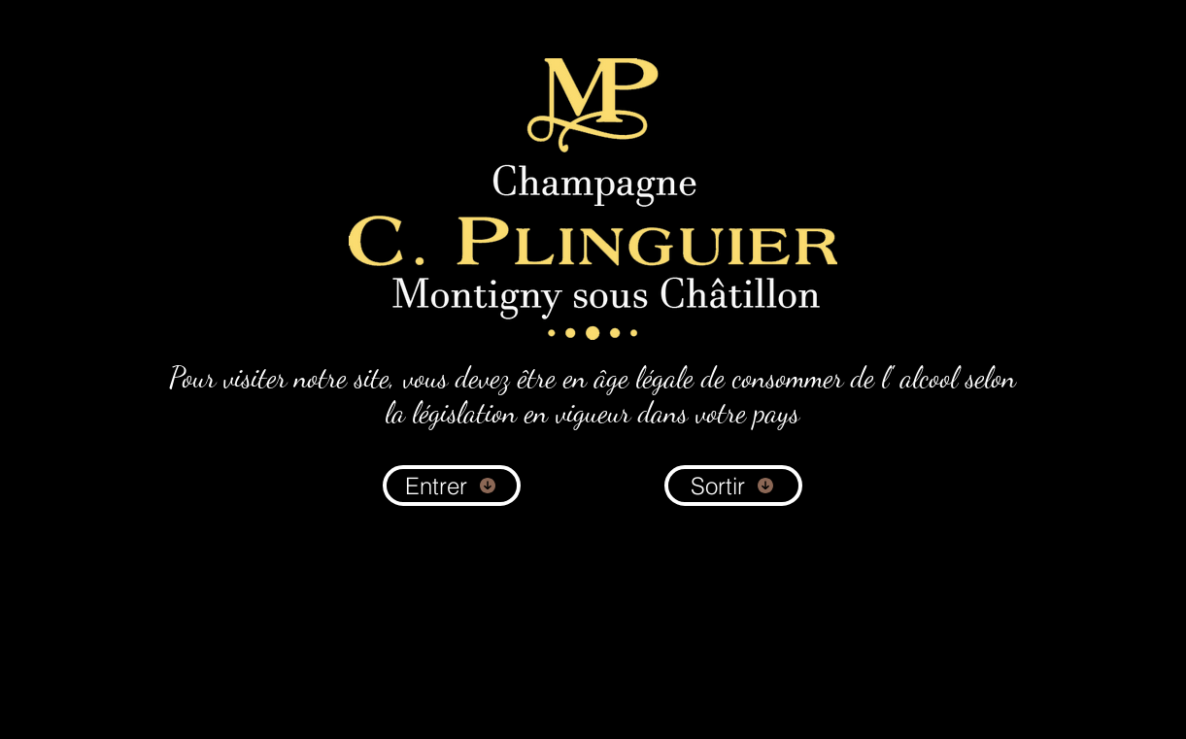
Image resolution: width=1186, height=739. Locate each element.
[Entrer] (452, 485)
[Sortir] (733, 485)
